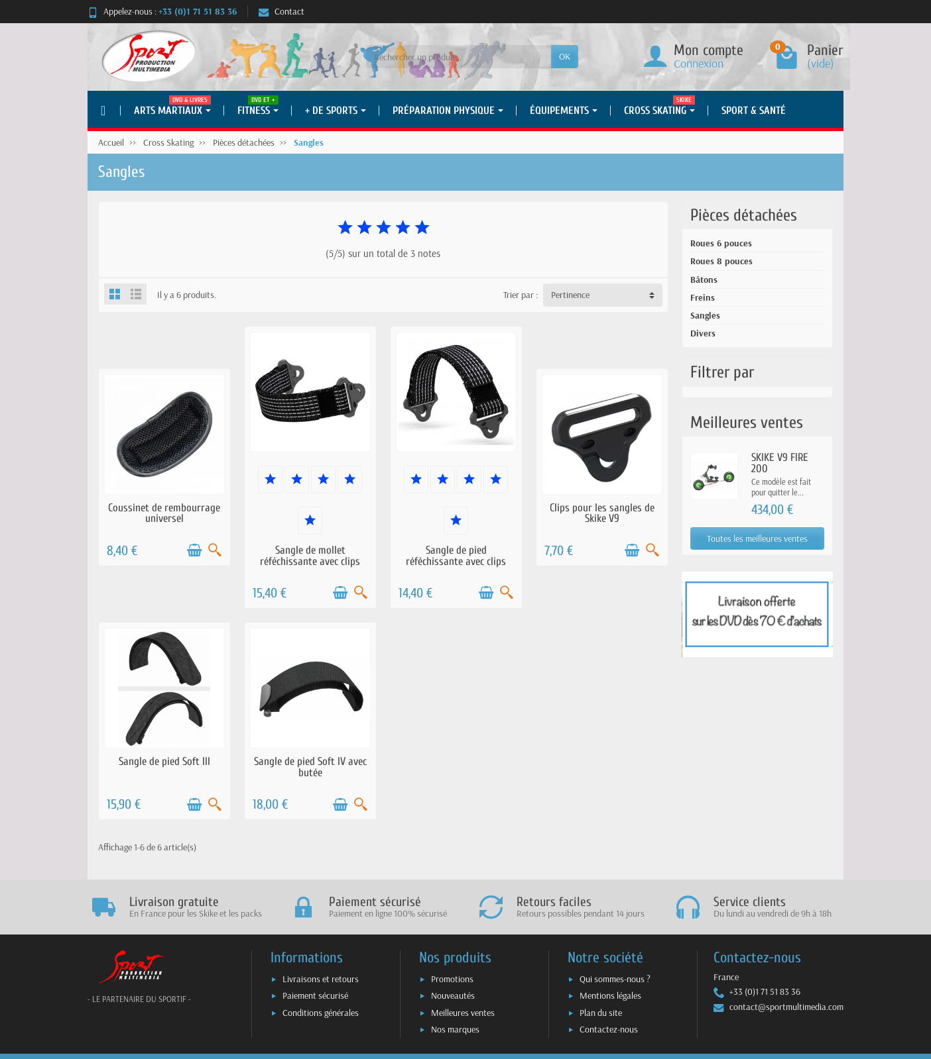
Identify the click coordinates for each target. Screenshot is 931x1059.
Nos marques (455, 1029)
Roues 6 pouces (721, 243)
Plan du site (601, 1013)
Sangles (705, 315)
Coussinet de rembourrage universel (164, 513)
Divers (702, 333)
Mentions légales (610, 995)
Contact (281, 11)
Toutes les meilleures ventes (757, 538)
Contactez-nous (609, 1029)
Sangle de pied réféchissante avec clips (456, 556)
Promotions (452, 979)
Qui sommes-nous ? (615, 979)
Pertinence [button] (570, 295)
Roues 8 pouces (721, 261)
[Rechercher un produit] (458, 56)
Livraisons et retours (320, 979)
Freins (702, 297)
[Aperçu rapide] (215, 550)
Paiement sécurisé (315, 995)
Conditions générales (320, 1013)
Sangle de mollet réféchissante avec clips (310, 556)
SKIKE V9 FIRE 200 (779, 463)
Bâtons (703, 279)
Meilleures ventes (463, 1013)
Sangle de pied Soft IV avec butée (310, 767)
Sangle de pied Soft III (164, 761)
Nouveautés (453, 995)
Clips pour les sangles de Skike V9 (602, 513)
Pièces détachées (743, 215)
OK (564, 56)
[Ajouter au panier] (194, 550)
